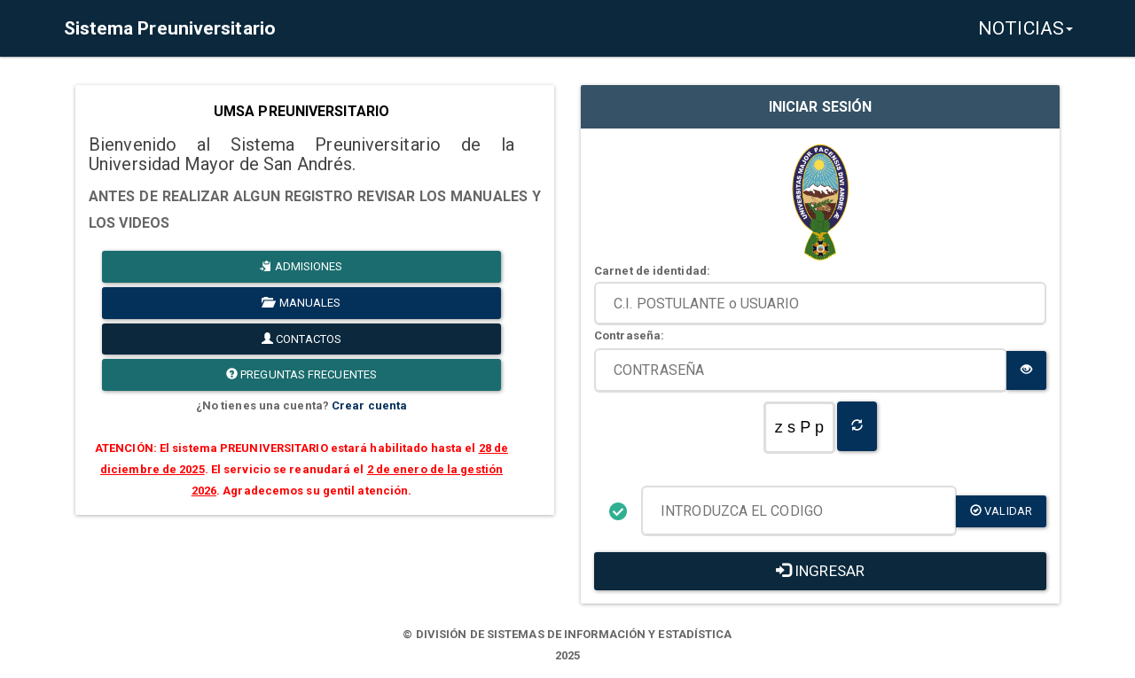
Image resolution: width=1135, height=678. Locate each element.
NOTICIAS (1025, 28)
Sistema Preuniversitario (168, 28)
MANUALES (301, 302)
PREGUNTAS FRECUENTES (301, 374)
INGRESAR (820, 571)
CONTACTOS (301, 339)
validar (1001, 511)
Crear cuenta (369, 405)
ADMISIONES (301, 266)
